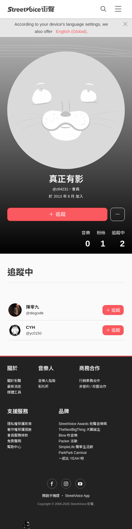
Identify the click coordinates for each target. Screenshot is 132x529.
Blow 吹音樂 (68, 435)
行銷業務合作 (89, 381)
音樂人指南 (46, 381)
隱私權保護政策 (19, 424)
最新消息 (14, 387)
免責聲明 (14, 441)
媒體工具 (14, 392)
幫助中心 (14, 447)
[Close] (125, 24)
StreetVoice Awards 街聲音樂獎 (83, 424)
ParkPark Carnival (73, 453)
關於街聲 (14, 381)
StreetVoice (31, 9)
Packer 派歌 (68, 441)
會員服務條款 (17, 435)
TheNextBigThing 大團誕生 (79, 430)
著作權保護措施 (19, 430)
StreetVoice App (77, 496)
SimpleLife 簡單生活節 (76, 447)
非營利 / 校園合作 (92, 387)
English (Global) (71, 31)
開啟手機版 (51, 496)
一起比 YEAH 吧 (71, 458)
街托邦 (43, 387)
